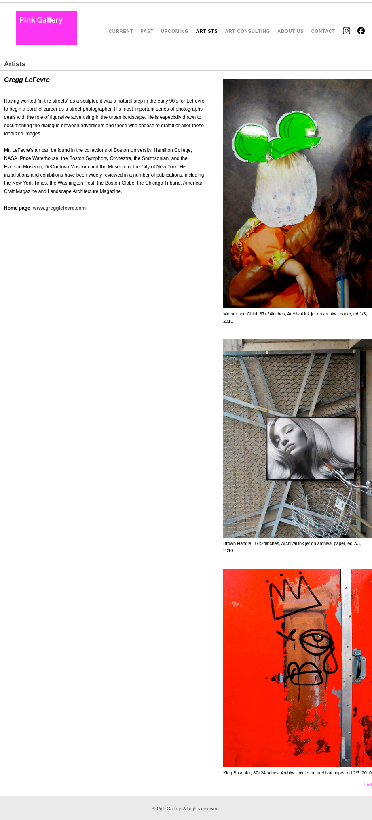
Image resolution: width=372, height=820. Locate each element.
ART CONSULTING (248, 31)
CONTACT (323, 31)
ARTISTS (207, 31)
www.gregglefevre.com (59, 208)
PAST (147, 31)
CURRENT (121, 31)
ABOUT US (290, 31)
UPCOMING (175, 31)
